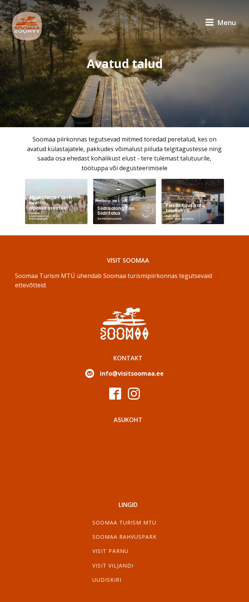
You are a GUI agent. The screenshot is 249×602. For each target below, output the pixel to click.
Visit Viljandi (112, 565)
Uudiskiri (107, 579)
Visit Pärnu (110, 550)
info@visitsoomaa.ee (132, 373)
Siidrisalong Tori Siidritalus (115, 211)
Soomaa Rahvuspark (124, 536)
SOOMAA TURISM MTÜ (124, 522)
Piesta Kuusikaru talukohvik (185, 208)
